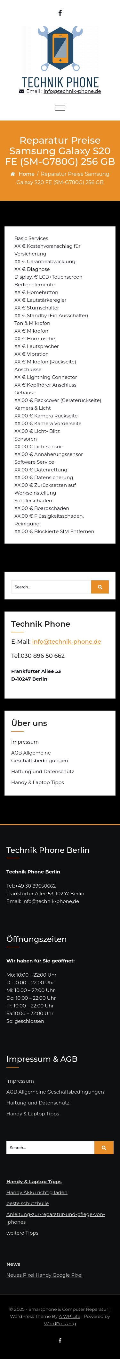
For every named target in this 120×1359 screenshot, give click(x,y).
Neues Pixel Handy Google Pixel (44, 1275)
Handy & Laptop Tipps (37, 782)
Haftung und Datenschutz (42, 771)
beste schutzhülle (27, 1203)
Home (27, 174)
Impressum (25, 742)
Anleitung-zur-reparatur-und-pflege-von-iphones (55, 1218)
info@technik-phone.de (72, 91)
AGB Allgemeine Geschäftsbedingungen (39, 757)
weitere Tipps (22, 1233)
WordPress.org (60, 1324)
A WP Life (69, 1316)
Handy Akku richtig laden (37, 1192)
